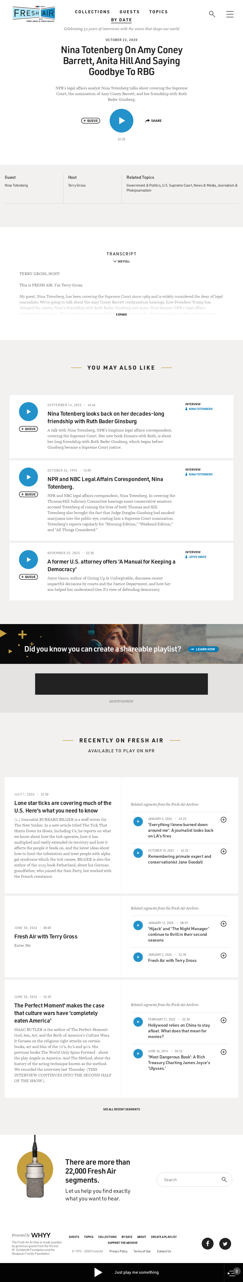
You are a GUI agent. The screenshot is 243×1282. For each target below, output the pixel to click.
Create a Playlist (164, 1237)
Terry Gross (77, 185)
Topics (158, 11)
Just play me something (126, 1272)
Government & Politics (143, 185)
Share (153, 120)
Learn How (205, 649)
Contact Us (164, 1251)
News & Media (205, 185)
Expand (121, 314)
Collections (92, 11)
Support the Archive (123, 1243)
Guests (130, 11)
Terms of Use (142, 1251)
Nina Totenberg (16, 185)
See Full (124, 261)
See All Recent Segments (121, 1109)
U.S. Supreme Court (177, 185)
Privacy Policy (118, 1251)
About (141, 1237)
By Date (121, 20)
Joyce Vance (197, 557)
